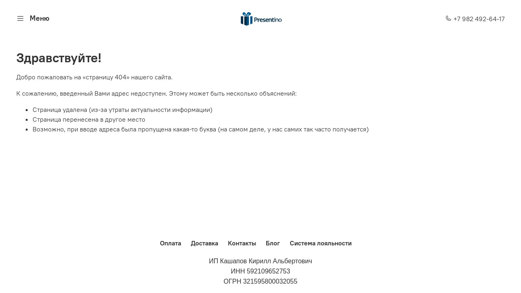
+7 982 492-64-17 (475, 19)
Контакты (242, 243)
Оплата (170, 243)
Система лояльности (321, 243)
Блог (273, 243)
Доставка (204, 243)
